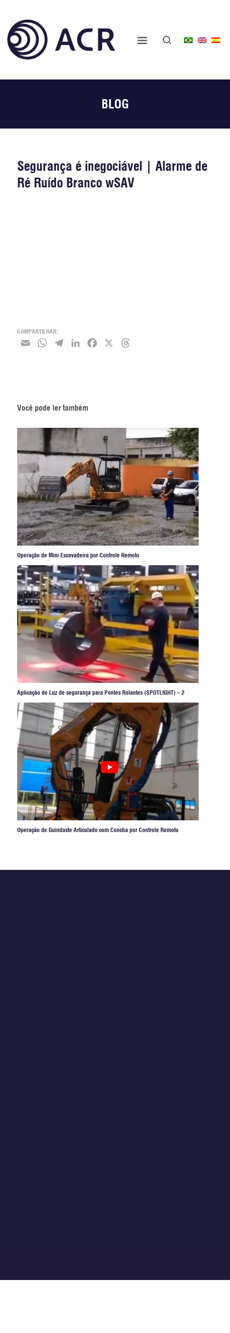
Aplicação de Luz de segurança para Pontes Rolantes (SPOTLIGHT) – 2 (100, 693)
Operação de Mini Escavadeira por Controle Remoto (78, 555)
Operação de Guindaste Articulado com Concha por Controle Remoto (98, 830)
